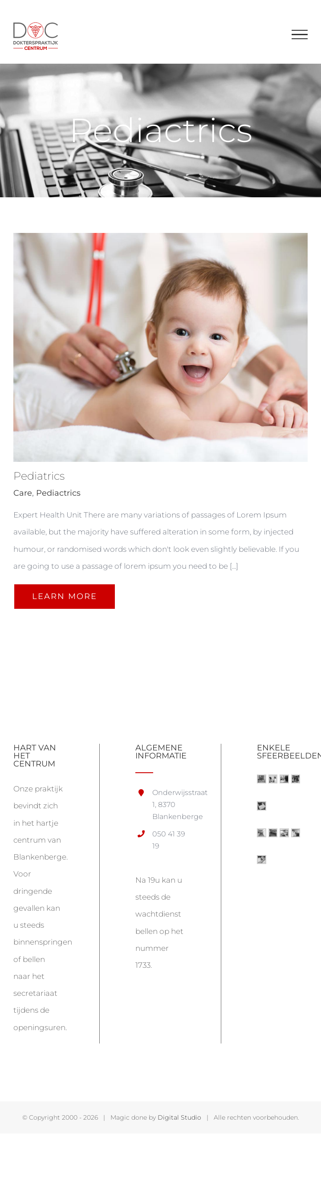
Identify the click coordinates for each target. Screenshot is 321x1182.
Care (22, 493)
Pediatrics (39, 475)
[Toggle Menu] (300, 35)
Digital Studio (179, 1117)
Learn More (64, 596)
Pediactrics (58, 493)
